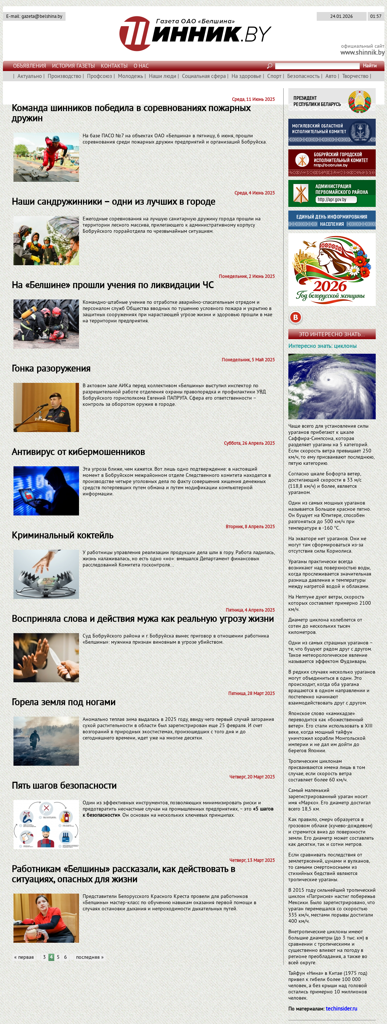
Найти (370, 66)
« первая (24, 957)
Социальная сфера (204, 76)
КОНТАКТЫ (114, 66)
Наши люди (162, 76)
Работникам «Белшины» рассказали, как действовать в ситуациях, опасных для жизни (123, 875)
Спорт (274, 76)
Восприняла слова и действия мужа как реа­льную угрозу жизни (143, 619)
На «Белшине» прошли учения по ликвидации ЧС (113, 286)
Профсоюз (99, 76)
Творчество (355, 76)
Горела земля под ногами (63, 703)
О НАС (141, 66)
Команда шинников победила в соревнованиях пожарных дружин (131, 114)
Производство (64, 76)
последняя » (90, 957)
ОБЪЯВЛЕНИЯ (29, 66)
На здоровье (246, 76)
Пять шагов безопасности (64, 786)
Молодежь (130, 76)
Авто (330, 76)
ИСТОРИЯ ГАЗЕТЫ (73, 66)
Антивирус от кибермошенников (78, 453)
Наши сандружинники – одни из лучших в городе (113, 202)
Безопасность (303, 76)
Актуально (29, 76)
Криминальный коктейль (62, 536)
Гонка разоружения (51, 369)
